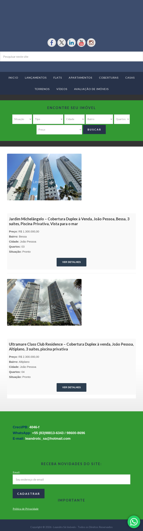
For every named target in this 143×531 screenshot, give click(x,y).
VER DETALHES (71, 262)
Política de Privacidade (25, 508)
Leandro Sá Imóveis (71, 15)
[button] (134, 522)
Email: (16, 472)
